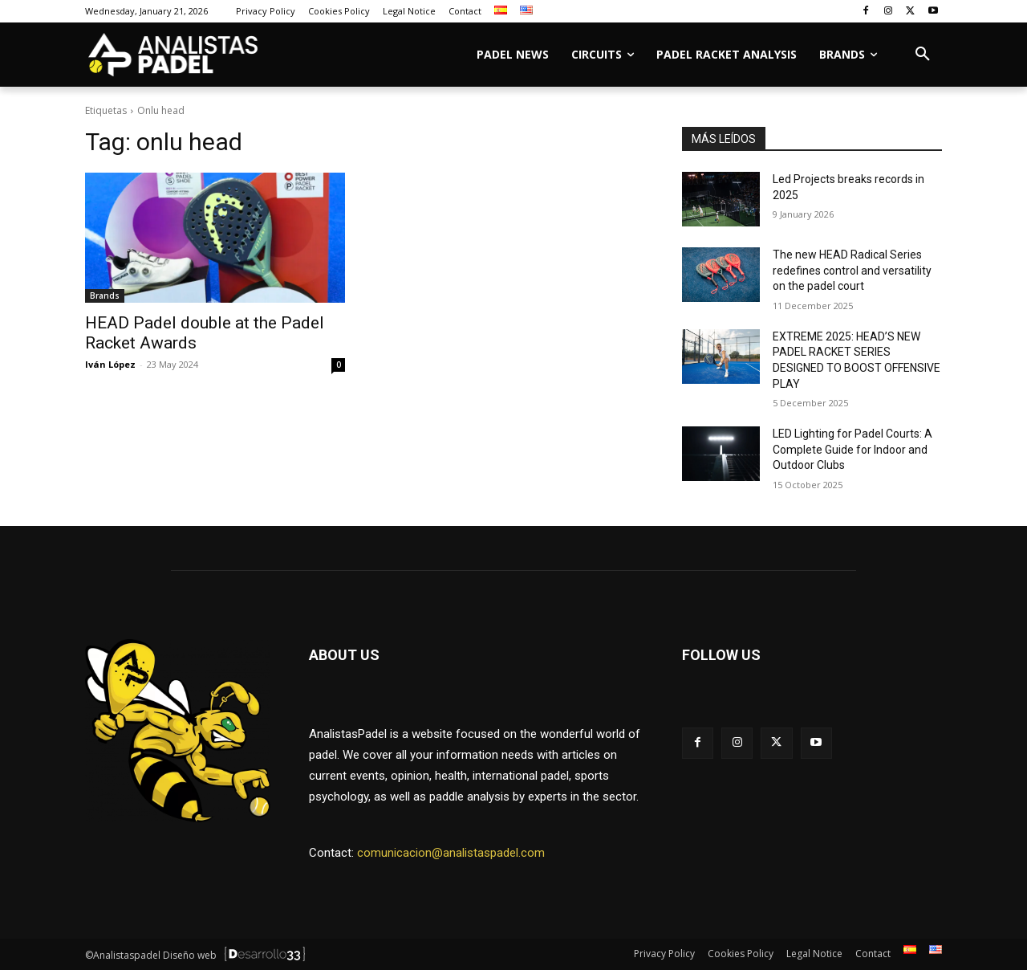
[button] (922, 54)
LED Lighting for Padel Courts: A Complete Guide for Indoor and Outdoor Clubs (852, 449)
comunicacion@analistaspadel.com (451, 853)
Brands (105, 295)
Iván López (110, 364)
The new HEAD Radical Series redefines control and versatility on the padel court (852, 270)
